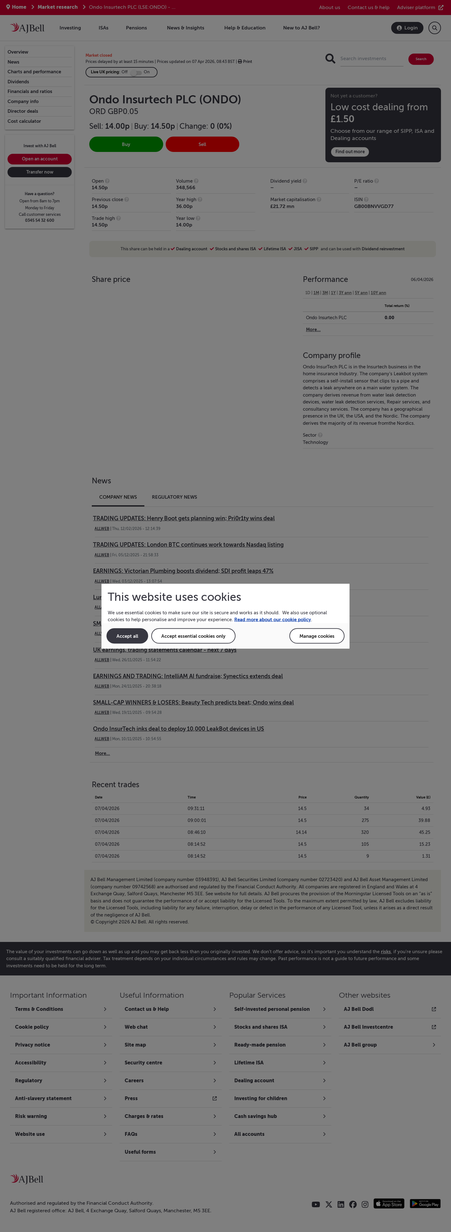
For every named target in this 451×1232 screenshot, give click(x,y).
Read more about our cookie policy (272, 619)
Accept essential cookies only (193, 635)
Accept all (127, 635)
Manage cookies (316, 635)
